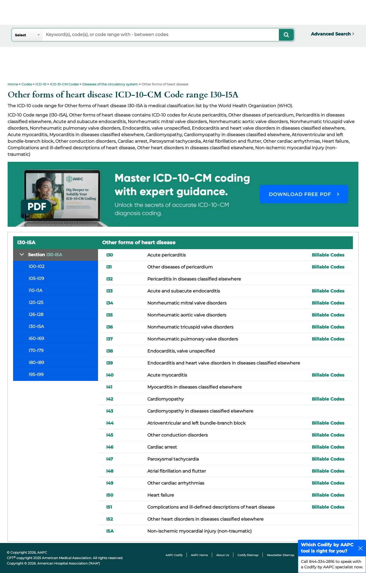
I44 (110, 423)
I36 (109, 327)
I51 (109, 507)
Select (20, 35)
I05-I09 (36, 278)
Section (45, 254)
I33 (109, 291)
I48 (110, 471)
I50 (109, 495)
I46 (109, 447)
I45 (109, 435)
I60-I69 (36, 338)
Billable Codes (328, 255)
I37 (109, 339)
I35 (109, 315)
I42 (109, 399)
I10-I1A (35, 290)
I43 (109, 411)
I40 (110, 375)
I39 (109, 363)
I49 (109, 483)
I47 (109, 459)
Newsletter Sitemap (280, 555)
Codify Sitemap (247, 555)
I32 (109, 279)
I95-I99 (36, 374)
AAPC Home (199, 555)
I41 (109, 387)
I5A (110, 531)
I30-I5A (36, 326)
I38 (109, 351)
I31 (109, 267)
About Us (222, 555)
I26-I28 (36, 314)
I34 (109, 303)
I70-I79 (36, 350)
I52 (109, 519)
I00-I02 (36, 266)
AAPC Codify (174, 555)
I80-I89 (36, 362)
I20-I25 (36, 302)
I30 (109, 255)
